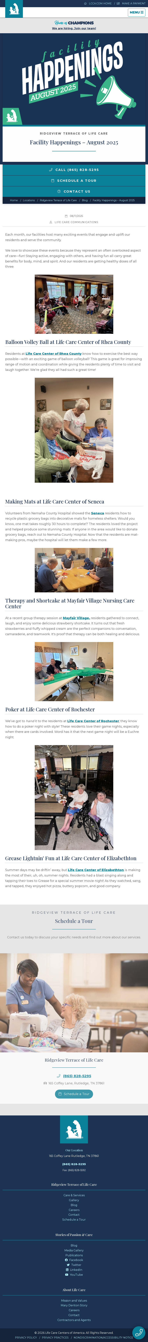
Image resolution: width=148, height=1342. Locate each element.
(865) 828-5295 (77, 1084)
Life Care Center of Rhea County (54, 354)
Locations (29, 200)
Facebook (74, 1260)
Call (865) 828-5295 (74, 170)
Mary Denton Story (74, 1305)
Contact (74, 1214)
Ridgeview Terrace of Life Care (58, 200)
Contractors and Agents (74, 1320)
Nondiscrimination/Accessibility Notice (103, 1337)
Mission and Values (74, 1300)
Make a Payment (131, 3)
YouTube (74, 1274)
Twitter (74, 1265)
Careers (74, 1210)
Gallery (74, 1200)
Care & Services (74, 1195)
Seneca (97, 513)
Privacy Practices (55, 1337)
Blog (85, 200)
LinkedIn (74, 1269)
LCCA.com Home (98, 3)
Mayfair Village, (76, 618)
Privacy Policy (26, 1337)
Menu (137, 13)
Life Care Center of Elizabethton (96, 870)
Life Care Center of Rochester (93, 721)
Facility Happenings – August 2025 (114, 200)
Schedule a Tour (74, 181)
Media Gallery (74, 1250)
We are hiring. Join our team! (74, 25)
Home (14, 200)
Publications (74, 1255)
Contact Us (74, 191)
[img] (50, 169)
